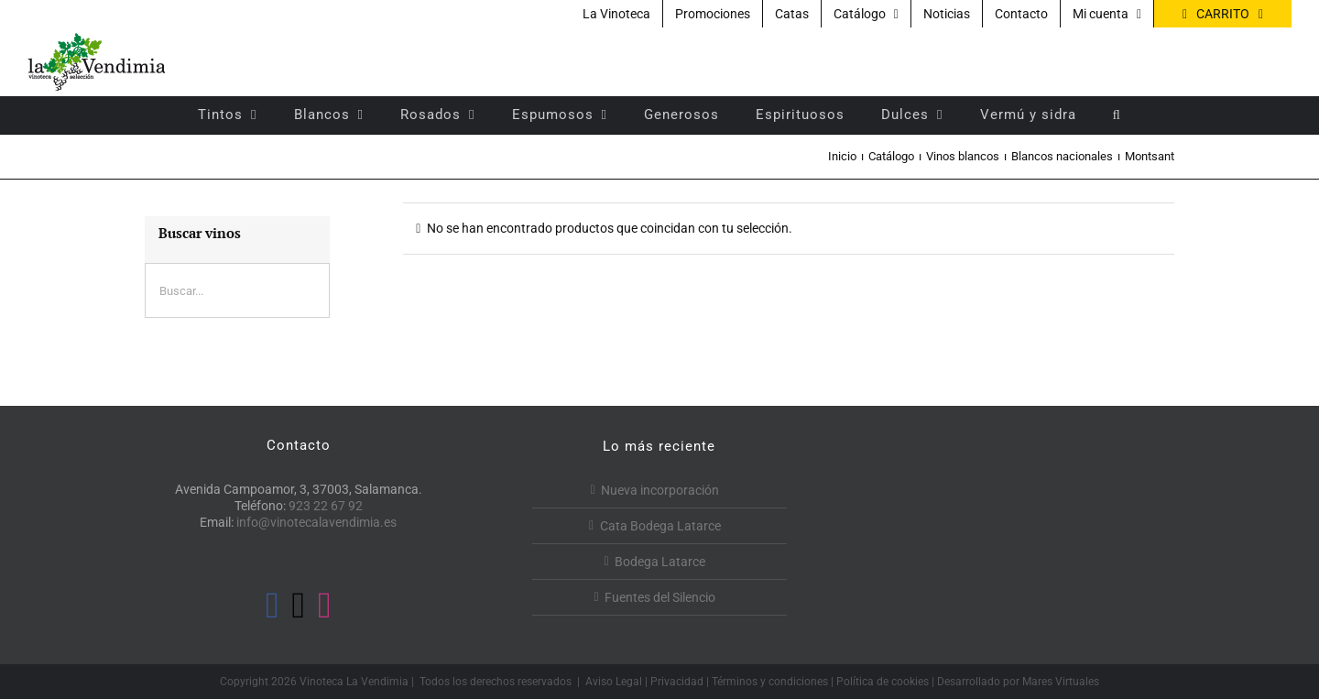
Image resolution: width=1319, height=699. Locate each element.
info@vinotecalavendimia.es (316, 522)
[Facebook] (272, 605)
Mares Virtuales (1060, 681)
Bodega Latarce (660, 561)
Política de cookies (882, 681)
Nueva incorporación (660, 490)
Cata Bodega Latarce (660, 526)
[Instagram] (325, 605)
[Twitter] (298, 605)
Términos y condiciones (770, 681)
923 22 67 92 (326, 505)
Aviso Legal (613, 681)
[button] (1117, 114)
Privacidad (676, 681)
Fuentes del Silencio (660, 597)
